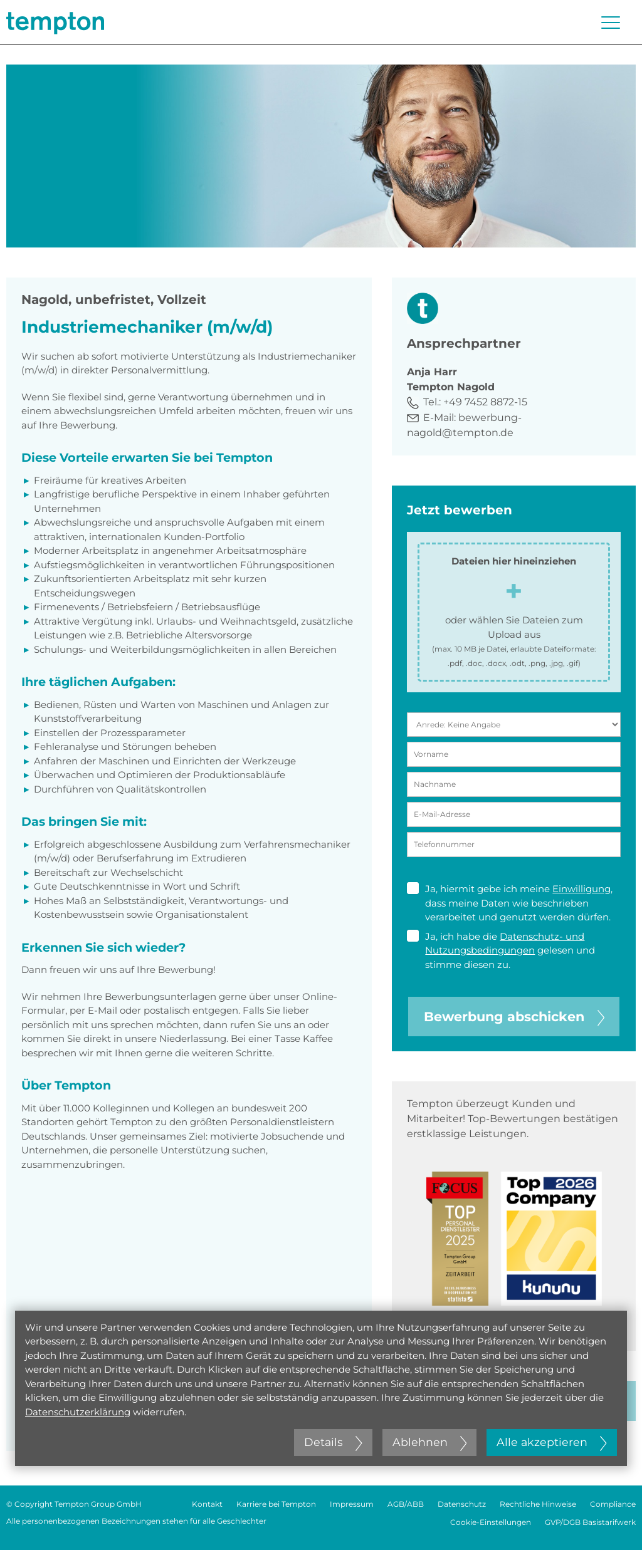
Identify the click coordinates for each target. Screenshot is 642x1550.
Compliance (613, 1504)
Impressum (352, 1504)
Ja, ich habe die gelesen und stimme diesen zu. (501, 950)
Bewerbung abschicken (514, 1016)
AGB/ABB (405, 1504)
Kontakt (207, 1504)
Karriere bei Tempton (276, 1504)
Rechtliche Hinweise (538, 1504)
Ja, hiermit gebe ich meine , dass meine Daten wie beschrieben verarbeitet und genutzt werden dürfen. (510, 902)
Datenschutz (462, 1504)
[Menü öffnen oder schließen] (610, 22)
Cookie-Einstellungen (490, 1522)
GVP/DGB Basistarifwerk (590, 1522)
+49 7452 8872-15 (485, 402)
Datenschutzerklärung (77, 1412)
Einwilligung (581, 889)
